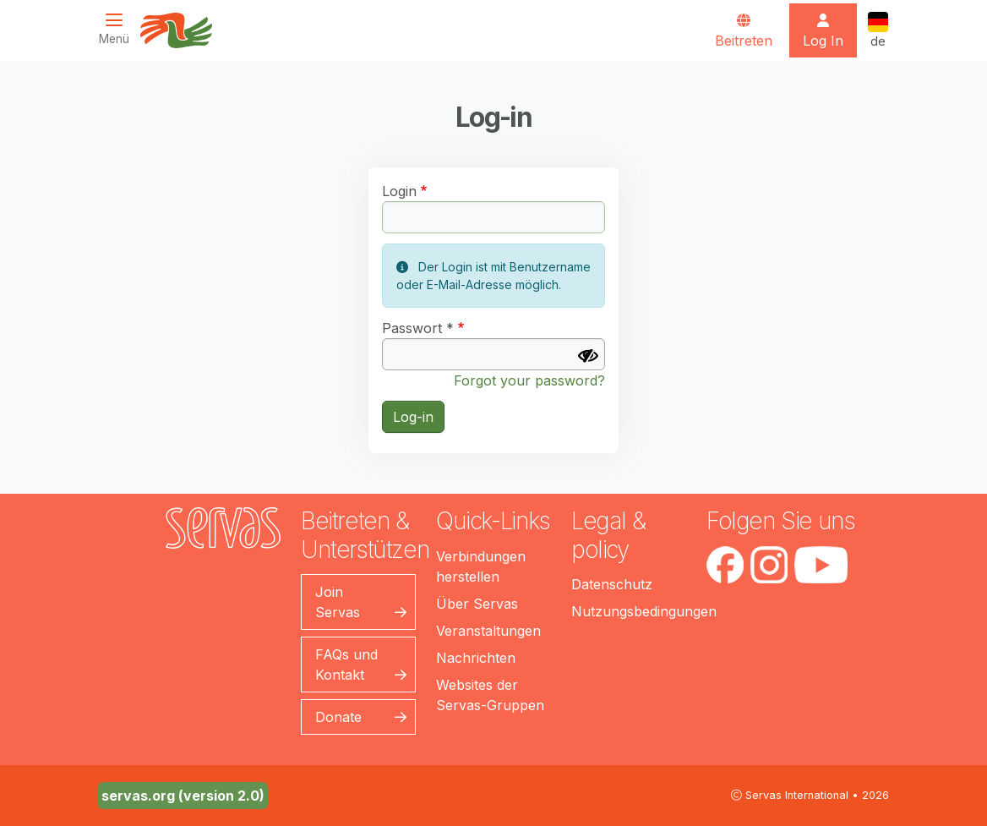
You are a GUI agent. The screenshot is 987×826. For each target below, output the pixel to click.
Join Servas (337, 602)
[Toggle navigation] (119, 29)
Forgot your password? (529, 380)
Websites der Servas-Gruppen (490, 695)
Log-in (413, 416)
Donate (338, 716)
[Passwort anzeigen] (588, 356)
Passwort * (418, 328)
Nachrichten (475, 657)
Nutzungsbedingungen (644, 611)
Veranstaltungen (488, 630)
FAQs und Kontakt (346, 664)
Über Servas (477, 603)
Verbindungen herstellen (481, 566)
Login (399, 191)
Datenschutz (611, 584)
